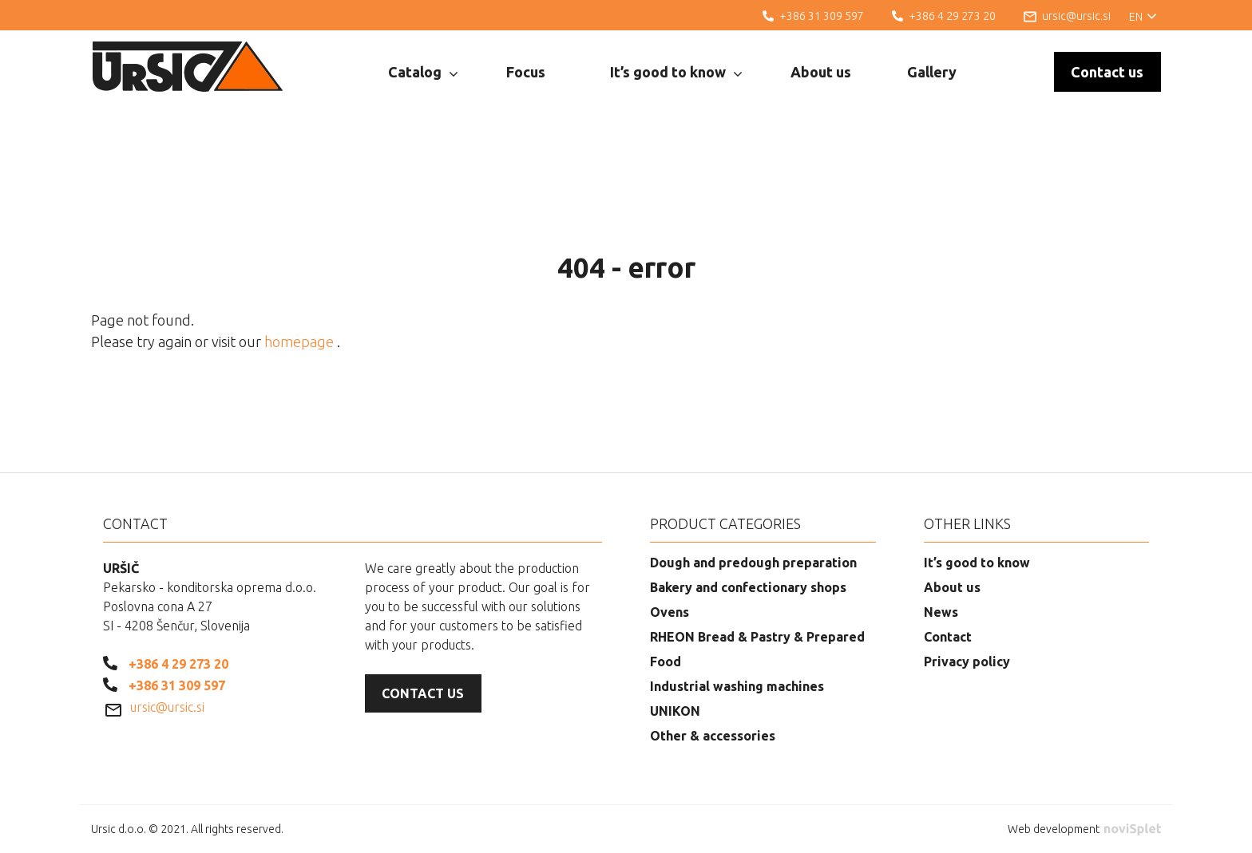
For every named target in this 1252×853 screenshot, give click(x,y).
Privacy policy (967, 661)
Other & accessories (712, 736)
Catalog (422, 72)
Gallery (932, 72)
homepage (300, 341)
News (941, 612)
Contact (948, 637)
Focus (525, 72)
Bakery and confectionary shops (748, 587)
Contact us (1107, 72)
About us (820, 72)
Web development (1084, 829)
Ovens (669, 612)
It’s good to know (676, 72)
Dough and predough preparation (753, 562)
